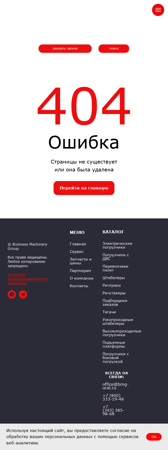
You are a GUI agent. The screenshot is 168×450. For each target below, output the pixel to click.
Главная (78, 244)
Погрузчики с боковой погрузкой (116, 357)
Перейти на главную (84, 187)
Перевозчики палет (115, 268)
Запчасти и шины (81, 261)
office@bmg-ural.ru (116, 386)
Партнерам (80, 270)
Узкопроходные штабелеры (118, 321)
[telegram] (23, 297)
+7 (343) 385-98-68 (113, 410)
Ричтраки (112, 285)
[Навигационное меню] (158, 10)
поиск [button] (114, 48)
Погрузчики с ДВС (116, 257)
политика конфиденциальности (27, 276)
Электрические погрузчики (117, 245)
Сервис (77, 251)
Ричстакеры (114, 293)
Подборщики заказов (115, 302)
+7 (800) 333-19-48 (113, 397)
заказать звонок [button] (65, 48)
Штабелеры (114, 278)
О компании (82, 278)
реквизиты (17, 283)
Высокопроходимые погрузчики (122, 333)
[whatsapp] (12, 297)
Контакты (79, 286)
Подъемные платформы (114, 344)
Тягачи (109, 312)
